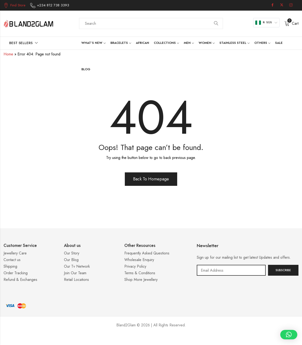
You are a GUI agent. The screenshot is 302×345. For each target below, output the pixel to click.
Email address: (231, 270)
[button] (288, 334)
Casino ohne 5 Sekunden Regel (151, 339)
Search (216, 23)
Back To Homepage (151, 179)
